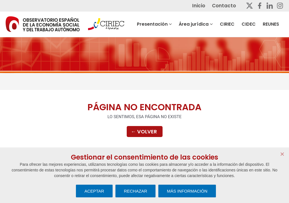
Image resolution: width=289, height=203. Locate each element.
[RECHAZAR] (282, 154)
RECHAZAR (135, 191)
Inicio (205, 5)
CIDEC (255, 24)
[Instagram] (280, 5)
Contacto (228, 5)
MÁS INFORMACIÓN (187, 191)
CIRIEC (236, 24)
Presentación (168, 24)
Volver (144, 131)
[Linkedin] (269, 6)
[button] (184, 24)
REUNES (275, 24)
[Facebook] (260, 6)
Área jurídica (208, 24)
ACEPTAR (94, 191)
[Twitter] (249, 5)
